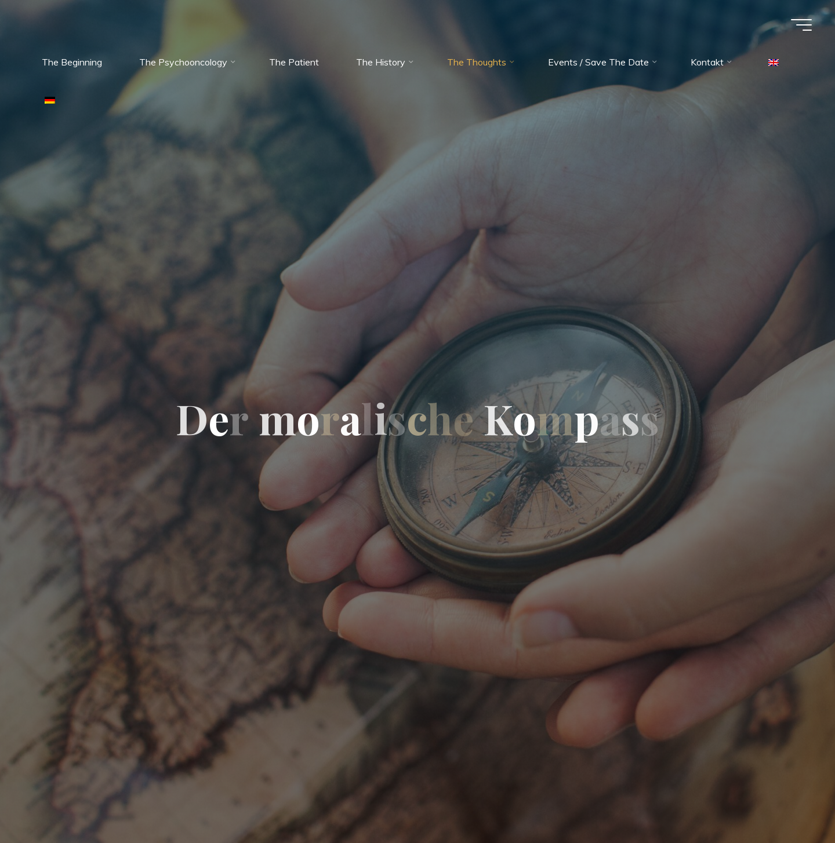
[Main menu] (801, 25)
